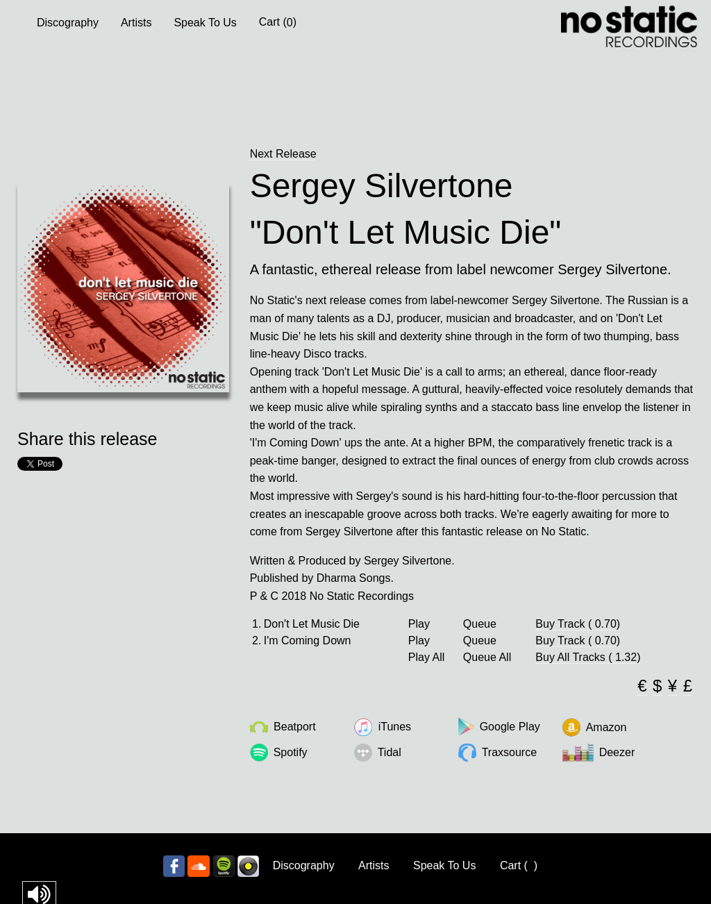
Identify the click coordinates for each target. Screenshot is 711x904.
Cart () (277, 22)
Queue (479, 624)
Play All (426, 657)
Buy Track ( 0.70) (577, 624)
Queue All (487, 657)
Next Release (283, 154)
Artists (136, 22)
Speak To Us (205, 22)
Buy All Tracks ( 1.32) (587, 657)
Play (419, 624)
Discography (68, 22)
